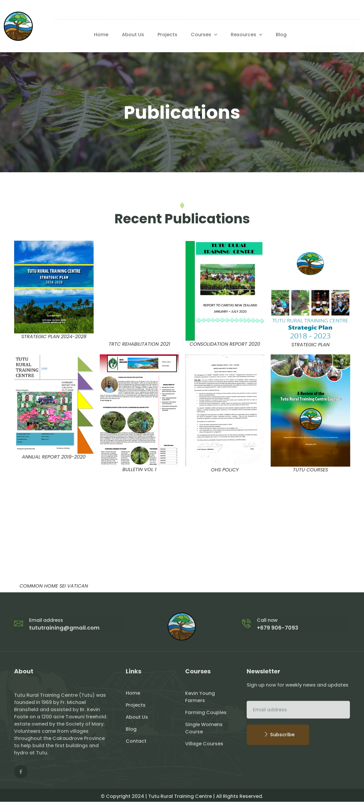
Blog (281, 35)
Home (101, 35)
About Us (133, 35)
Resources (246, 35)
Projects (167, 35)
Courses (204, 35)
